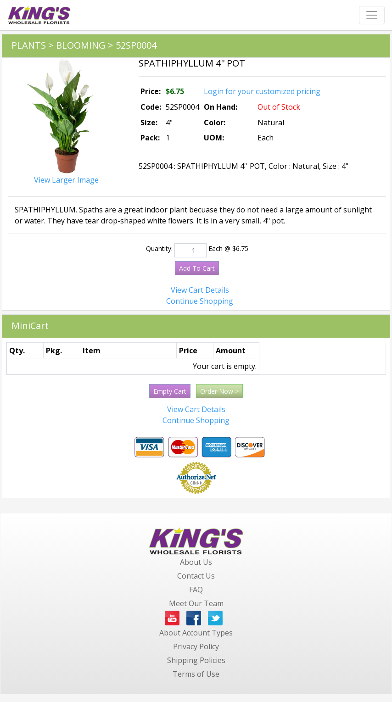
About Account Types (196, 633)
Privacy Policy (196, 646)
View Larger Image (66, 180)
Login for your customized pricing (262, 91)
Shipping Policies (196, 660)
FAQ (196, 590)
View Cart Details (200, 290)
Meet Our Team (196, 603)
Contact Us (196, 576)
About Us (196, 562)
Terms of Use (196, 674)
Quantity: (159, 248)
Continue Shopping (199, 301)
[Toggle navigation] (372, 15)
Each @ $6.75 (228, 248)
